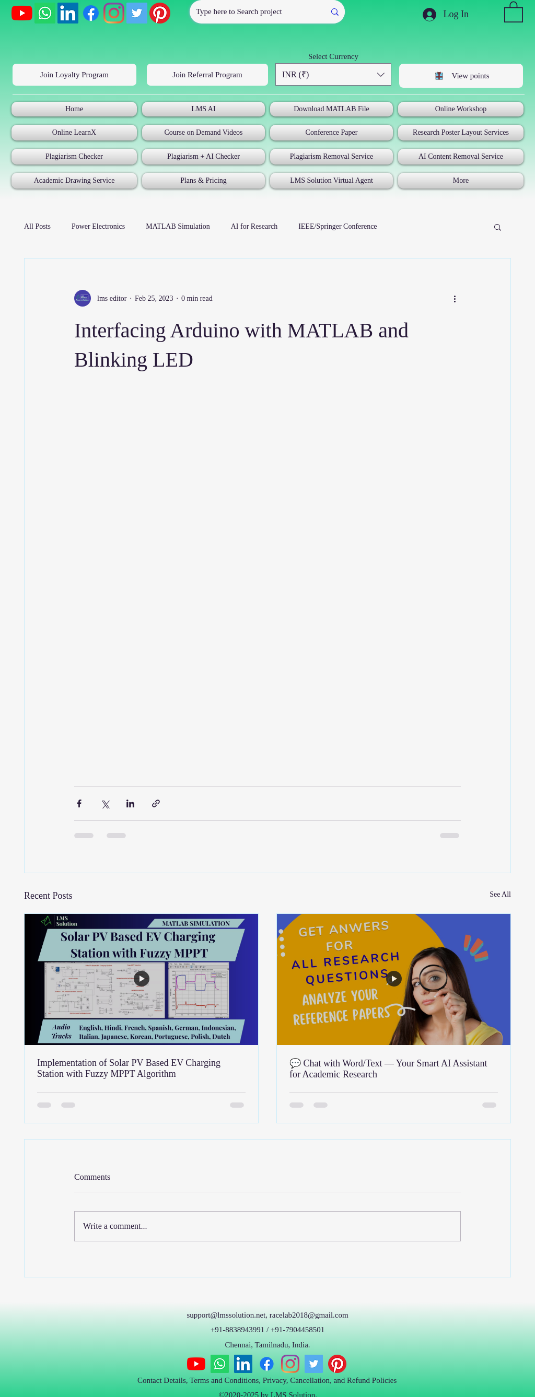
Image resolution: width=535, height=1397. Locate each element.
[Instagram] (113, 13)
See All (500, 894)
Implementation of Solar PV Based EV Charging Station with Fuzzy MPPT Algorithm (128, 1068)
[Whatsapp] (44, 13)
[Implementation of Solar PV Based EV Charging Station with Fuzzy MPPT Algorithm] (141, 979)
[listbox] (333, 74)
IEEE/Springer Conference (337, 226)
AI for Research (254, 226)
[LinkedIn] (67, 13)
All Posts (37, 226)
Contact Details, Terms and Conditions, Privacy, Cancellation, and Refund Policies (268, 1380)
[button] (513, 11)
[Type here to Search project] (249, 12)
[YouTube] (21, 13)
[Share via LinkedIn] (130, 803)
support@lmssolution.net (226, 1315)
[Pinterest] (159, 13)
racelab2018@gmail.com (309, 1315)
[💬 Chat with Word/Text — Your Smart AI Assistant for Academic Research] (393, 979)
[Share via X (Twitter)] (105, 803)
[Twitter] (136, 13)
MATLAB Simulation (178, 226)
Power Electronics (98, 226)
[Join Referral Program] (207, 75)
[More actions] (454, 298)
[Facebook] (90, 13)
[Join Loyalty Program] (74, 75)
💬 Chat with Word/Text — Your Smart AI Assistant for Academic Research (388, 1068)
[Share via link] (156, 803)
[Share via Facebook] (79, 803)
